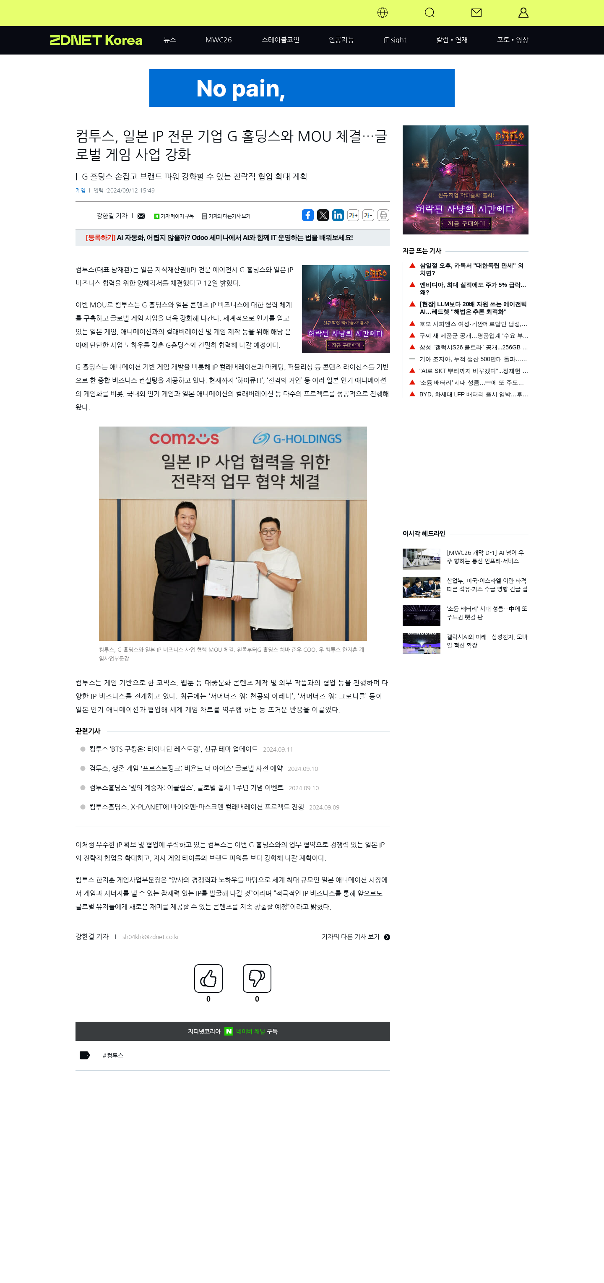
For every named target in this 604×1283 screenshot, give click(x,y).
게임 (81, 190)
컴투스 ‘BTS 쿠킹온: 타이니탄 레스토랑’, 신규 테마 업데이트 (173, 749)
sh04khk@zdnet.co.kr (150, 937)
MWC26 (219, 39)
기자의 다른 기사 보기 (356, 937)
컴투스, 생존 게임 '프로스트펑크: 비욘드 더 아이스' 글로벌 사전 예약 (186, 768)
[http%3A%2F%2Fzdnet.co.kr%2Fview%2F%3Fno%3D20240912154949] (338, 215)
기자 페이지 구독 (174, 216)
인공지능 (341, 39)
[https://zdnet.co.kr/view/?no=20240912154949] (308, 215)
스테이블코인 (280, 39)
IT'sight (394, 39)
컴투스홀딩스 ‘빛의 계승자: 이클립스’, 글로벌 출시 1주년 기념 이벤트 (186, 787)
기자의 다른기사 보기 (226, 216)
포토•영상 (512, 39)
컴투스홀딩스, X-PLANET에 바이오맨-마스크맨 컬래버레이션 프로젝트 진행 (196, 807)
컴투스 (115, 1056)
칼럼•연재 (452, 39)
